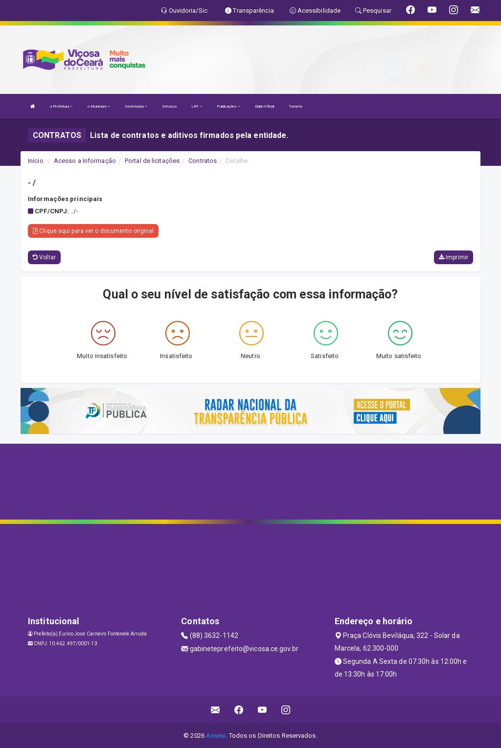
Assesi (216, 735)
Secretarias (136, 106)
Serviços (169, 106)
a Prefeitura (61, 106)
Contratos (202, 160)
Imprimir (453, 257)
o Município (99, 106)
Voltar (44, 257)
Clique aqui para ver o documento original (93, 230)
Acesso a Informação (85, 160)
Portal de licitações (152, 160)
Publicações (228, 106)
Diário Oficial (264, 106)
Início (36, 160)
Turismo (295, 106)
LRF (197, 106)
